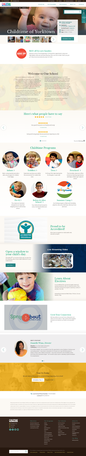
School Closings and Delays (62, 435)
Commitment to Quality (34, 426)
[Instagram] (13, 430)
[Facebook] (10, 430)
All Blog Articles (75, 440)
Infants (45, 423)
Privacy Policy (42, 452)
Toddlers (46, 424)
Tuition (59, 429)
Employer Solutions (68, 0)
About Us (72, 4)
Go (19, 7)
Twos (45, 426)
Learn (10, 265)
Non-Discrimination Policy (60, 452)
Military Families (61, 432)
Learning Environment (34, 427)
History (73, 431)
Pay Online (51, 0)
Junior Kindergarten (48, 432)
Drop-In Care (46, 437)
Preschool (75, 170)
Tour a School (60, 424)
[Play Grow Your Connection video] (26, 318)
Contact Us (71, 28)
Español (78, 1)
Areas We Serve (70, 452)
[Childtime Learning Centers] (5, 4)
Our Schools (63, 4)
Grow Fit (45, 444)
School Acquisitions (76, 426)
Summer (64, 200)
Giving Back (74, 429)
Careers (59, 0)
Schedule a (38, 380)
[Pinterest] (15, 430)
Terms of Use (49, 452)
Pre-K (45, 431)
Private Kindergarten (48, 434)
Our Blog (81, 4)
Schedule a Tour (15, 1)
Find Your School (61, 423)
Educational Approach (34, 423)
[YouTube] (18, 430)
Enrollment (60, 431)
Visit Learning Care (33, 452)
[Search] (80, 12)
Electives (46, 442)
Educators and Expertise (35, 424)
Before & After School (39, 201)
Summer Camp (47, 440)
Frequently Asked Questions (75, 433)
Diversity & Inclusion (76, 423)
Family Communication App (63, 427)
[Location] (72, 12)
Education (41, 4)
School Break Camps (48, 439)
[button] (40, 140)
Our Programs (52, 4)
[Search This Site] (18, 451)
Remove (24, 7)
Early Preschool (47, 427)
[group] (11, 39)
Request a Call (72, 26)
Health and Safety (61, 426)
